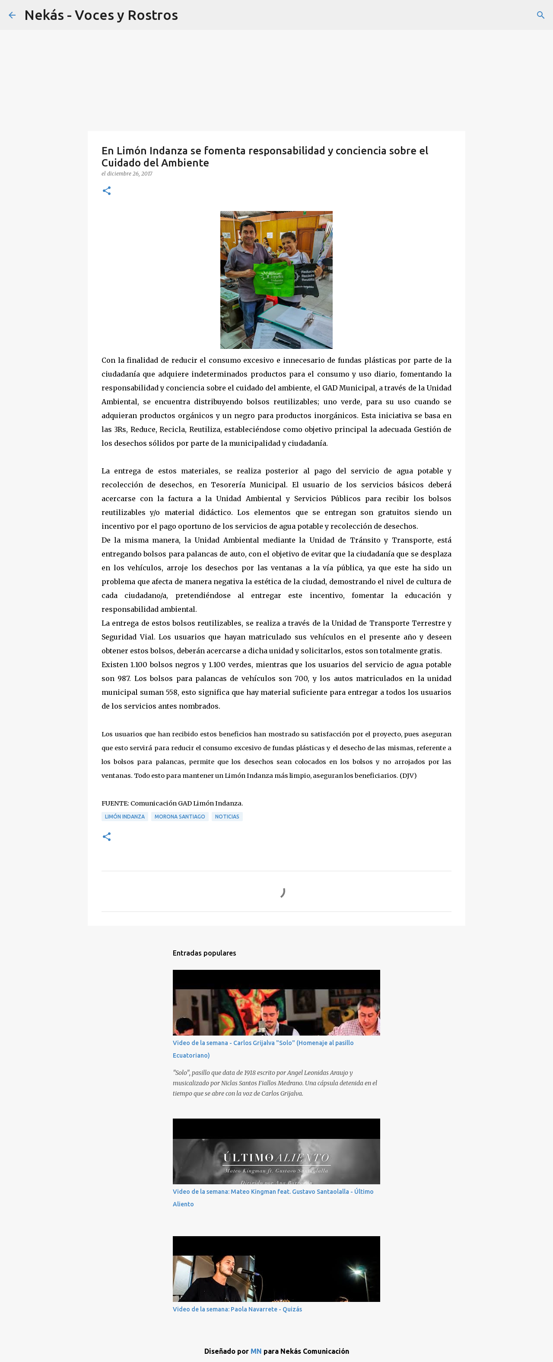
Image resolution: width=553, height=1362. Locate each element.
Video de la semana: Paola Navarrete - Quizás (237, 1309)
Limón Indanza (125, 816)
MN (256, 1351)
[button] (107, 191)
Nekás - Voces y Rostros (101, 14)
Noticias (227, 816)
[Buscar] (541, 15)
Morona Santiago (180, 816)
